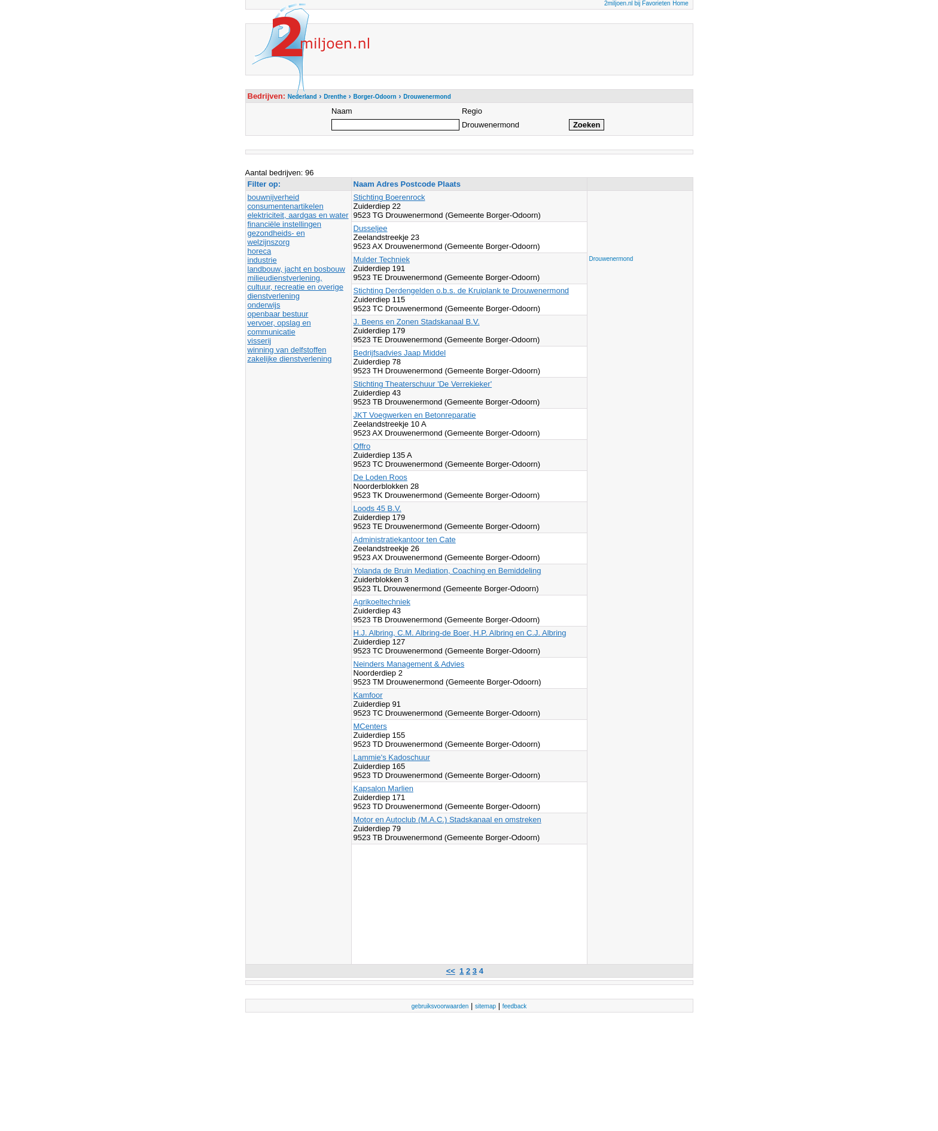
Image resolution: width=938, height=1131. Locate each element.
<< (450, 970)
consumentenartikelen (286, 206)
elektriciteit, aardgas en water (298, 215)
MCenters (370, 726)
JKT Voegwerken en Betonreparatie (415, 415)
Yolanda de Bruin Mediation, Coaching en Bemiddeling (447, 570)
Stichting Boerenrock (389, 197)
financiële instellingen (285, 224)
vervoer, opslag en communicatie (279, 327)
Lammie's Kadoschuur (392, 757)
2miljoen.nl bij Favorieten (637, 3)
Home (680, 3)
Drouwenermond (611, 259)
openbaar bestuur (278, 313)
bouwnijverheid (274, 197)
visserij (260, 340)
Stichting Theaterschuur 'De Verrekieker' (423, 383)
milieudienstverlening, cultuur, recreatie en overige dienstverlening (295, 286)
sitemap (485, 1006)
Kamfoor (368, 695)
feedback (514, 1006)
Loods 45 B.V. (377, 508)
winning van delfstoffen (287, 349)
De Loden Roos (380, 477)
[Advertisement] (637, 220)
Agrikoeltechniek (382, 601)
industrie (262, 260)
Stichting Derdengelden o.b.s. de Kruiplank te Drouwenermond (462, 290)
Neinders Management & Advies (409, 663)
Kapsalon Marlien (383, 788)
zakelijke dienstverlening (290, 358)
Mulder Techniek (382, 259)
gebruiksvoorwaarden (440, 1006)
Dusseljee (371, 228)
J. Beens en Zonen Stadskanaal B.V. (417, 321)
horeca (260, 251)
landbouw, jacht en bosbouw (296, 268)
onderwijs (264, 304)
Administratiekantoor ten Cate (405, 539)
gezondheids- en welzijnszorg (276, 238)
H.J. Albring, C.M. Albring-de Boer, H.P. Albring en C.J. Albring (460, 632)
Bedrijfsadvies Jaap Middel (400, 352)
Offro (362, 446)
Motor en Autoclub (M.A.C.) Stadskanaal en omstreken (447, 819)
